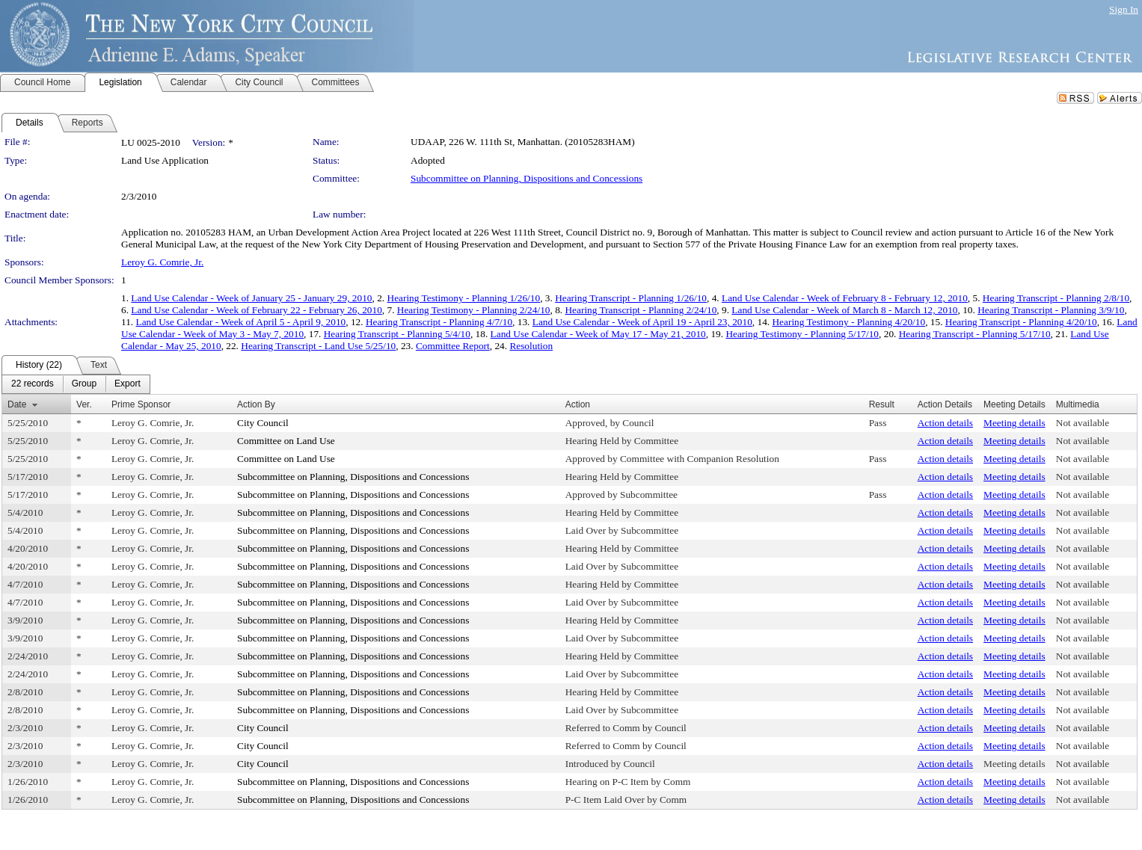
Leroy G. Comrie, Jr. (162, 262)
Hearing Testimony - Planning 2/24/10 (473, 309)
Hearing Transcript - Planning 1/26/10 (631, 298)
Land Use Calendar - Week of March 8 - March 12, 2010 (844, 309)
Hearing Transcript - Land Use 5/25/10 (318, 345)
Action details (945, 422)
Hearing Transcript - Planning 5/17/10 (975, 333)
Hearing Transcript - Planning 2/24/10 (640, 309)
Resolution (531, 345)
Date (16, 404)
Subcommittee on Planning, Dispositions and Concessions (526, 178)
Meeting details (1014, 422)
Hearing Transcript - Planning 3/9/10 (1050, 309)
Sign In (1123, 9)
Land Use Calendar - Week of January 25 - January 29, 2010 (251, 298)
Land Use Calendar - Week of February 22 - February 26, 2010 (256, 309)
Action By (256, 404)
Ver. (84, 404)
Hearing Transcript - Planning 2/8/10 (1056, 298)
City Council (263, 422)
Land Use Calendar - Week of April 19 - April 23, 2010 (642, 321)
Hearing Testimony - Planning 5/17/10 (802, 333)
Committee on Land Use (286, 440)
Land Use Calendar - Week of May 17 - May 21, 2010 (598, 333)
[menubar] (75, 384)
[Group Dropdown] (84, 384)
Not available (1082, 422)
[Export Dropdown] (127, 384)
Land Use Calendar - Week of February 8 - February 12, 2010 (845, 298)
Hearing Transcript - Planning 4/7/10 (439, 321)
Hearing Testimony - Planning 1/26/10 (464, 298)
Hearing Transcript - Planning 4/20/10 (1021, 321)
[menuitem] (32, 384)
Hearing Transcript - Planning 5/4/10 (397, 333)
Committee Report (453, 345)
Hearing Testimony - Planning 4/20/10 (848, 321)
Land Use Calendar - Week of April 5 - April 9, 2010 (241, 321)
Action (577, 404)
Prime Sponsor (141, 404)
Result (881, 404)
